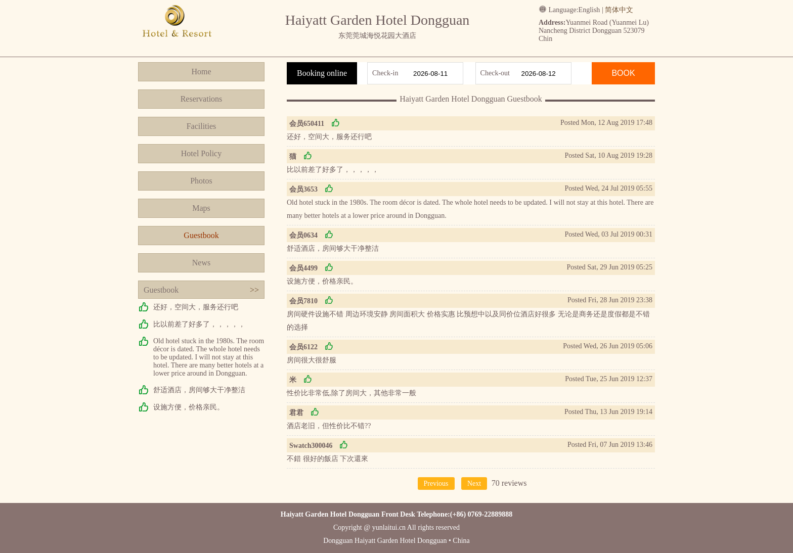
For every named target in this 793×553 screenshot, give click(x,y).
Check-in (385, 73)
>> (254, 290)
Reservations (202, 99)
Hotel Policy (201, 153)
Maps (201, 208)
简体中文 (619, 10)
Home (201, 71)
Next (474, 483)
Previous (436, 483)
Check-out (495, 73)
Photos (201, 180)
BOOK (623, 73)
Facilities (201, 126)
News (201, 262)
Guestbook (201, 235)
